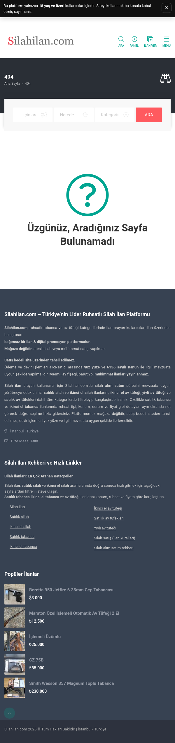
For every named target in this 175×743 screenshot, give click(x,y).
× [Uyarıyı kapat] (166, 7)
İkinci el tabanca (23, 546)
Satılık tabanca (22, 536)
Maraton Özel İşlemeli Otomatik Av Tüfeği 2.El (74, 613)
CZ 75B (36, 660)
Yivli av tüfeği (105, 528)
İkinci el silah (20, 526)
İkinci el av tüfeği (108, 508)
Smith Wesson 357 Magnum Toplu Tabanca (71, 683)
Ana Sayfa (12, 84)
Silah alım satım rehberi (114, 548)
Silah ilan (17, 507)
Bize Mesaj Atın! (24, 441)
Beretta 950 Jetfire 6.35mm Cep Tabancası (71, 590)
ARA (149, 114)
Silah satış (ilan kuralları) (114, 538)
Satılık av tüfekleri (109, 518)
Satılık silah (19, 517)
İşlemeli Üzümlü (45, 636)
